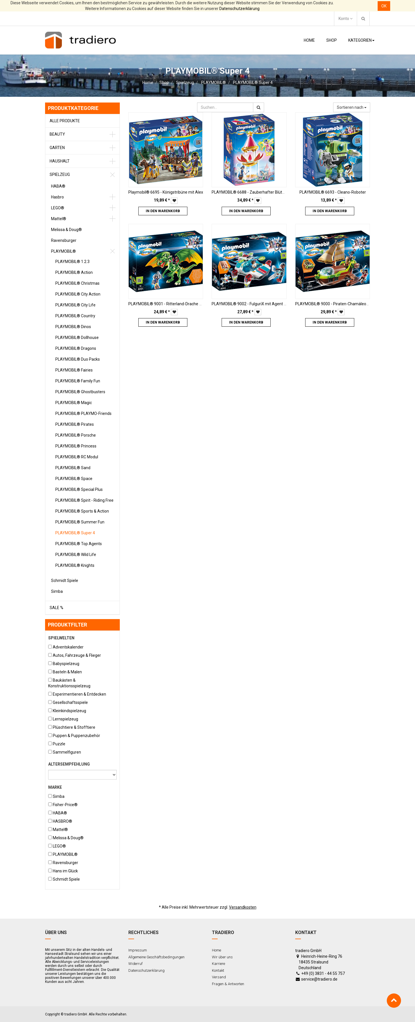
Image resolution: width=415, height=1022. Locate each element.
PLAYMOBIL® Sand (72, 467)
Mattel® (58, 218)
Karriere (218, 963)
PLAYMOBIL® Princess (75, 446)
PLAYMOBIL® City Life (75, 305)
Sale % (56, 607)
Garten (57, 147)
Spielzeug (185, 82)
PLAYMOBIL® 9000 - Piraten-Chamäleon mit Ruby (340, 304)
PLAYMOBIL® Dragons (75, 348)
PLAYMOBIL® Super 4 (253, 82)
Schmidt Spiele (64, 580)
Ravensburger (63, 240)
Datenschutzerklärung (239, 8)
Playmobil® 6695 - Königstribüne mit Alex (165, 192)
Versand (219, 977)
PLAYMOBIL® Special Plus (79, 489)
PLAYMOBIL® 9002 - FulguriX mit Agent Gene (252, 304)
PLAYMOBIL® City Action (77, 294)
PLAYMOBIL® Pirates (74, 424)
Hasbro (57, 197)
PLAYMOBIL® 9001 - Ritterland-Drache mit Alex (171, 304)
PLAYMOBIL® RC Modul (76, 457)
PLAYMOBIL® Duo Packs (77, 359)
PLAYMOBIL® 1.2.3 (72, 261)
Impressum (137, 950)
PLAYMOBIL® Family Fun (77, 381)
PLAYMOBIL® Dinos (73, 326)
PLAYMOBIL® (213, 82)
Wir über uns (222, 957)
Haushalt (60, 161)
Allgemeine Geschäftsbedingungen (156, 957)
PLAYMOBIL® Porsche (75, 435)
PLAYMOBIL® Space (73, 478)
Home (147, 82)
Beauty (57, 134)
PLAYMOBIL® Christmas (77, 283)
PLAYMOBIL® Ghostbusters (80, 391)
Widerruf (135, 963)
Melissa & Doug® (66, 229)
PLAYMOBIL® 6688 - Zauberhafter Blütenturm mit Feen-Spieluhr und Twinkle (281, 192)
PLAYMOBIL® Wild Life (75, 554)
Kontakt (218, 970)
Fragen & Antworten (228, 984)
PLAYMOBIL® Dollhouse (77, 337)
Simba (57, 591)
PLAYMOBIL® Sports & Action (82, 511)
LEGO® (57, 208)
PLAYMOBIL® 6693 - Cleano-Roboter (332, 192)
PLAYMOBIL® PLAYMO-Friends (83, 413)
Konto (346, 18)
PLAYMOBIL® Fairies (74, 370)
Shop (164, 82)
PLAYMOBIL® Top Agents (78, 543)
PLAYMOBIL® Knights (74, 565)
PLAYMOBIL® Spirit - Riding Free (84, 500)
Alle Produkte (65, 121)
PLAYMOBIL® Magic (73, 402)
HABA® (58, 186)
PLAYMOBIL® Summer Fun (79, 522)
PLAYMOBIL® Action (74, 272)
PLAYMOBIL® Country (75, 316)
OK (383, 6)
